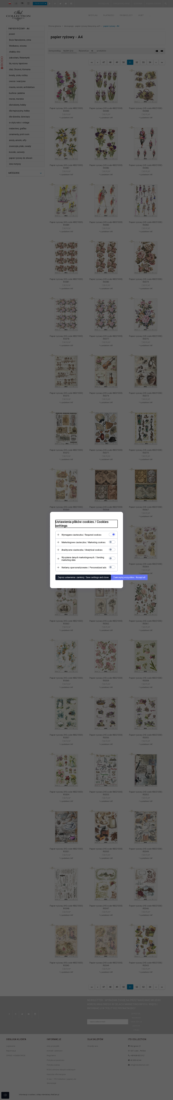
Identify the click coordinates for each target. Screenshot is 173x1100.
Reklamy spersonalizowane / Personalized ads (83, 567)
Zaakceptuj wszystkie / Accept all (129, 577)
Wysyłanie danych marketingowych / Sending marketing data (82, 558)
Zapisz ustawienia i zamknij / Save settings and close (83, 577)
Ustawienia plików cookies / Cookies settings (82, 524)
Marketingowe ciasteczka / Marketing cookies (83, 542)
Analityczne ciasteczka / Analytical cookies (81, 550)
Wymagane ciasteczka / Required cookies (81, 535)
